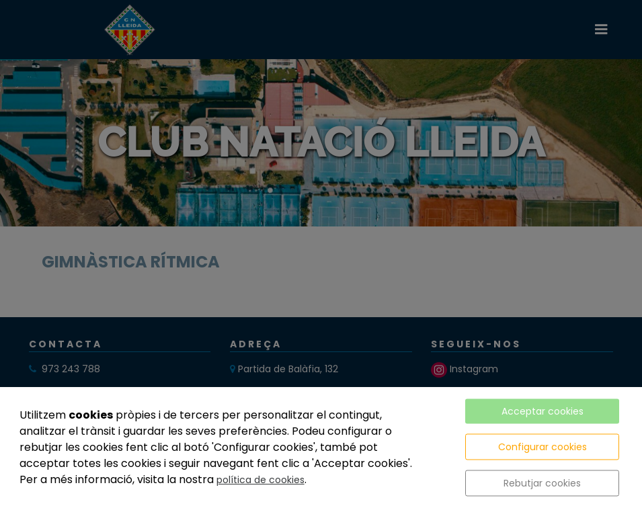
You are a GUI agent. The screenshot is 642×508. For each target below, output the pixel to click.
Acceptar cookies (542, 411)
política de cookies (260, 479)
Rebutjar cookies (542, 483)
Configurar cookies (542, 447)
